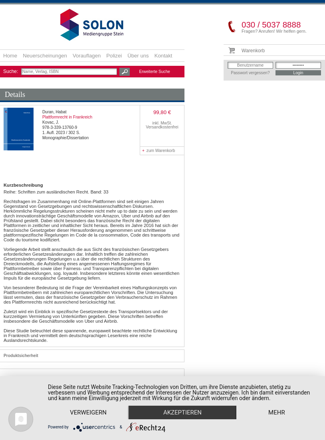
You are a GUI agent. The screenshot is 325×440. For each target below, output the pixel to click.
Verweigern (88, 412)
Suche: (11, 71)
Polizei (114, 56)
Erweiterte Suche (154, 71)
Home (10, 56)
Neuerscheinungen (45, 56)
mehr (276, 412)
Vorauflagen (87, 56)
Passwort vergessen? (250, 73)
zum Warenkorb (158, 150)
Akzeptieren (182, 412)
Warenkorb (253, 50)
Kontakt (163, 56)
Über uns (138, 56)
